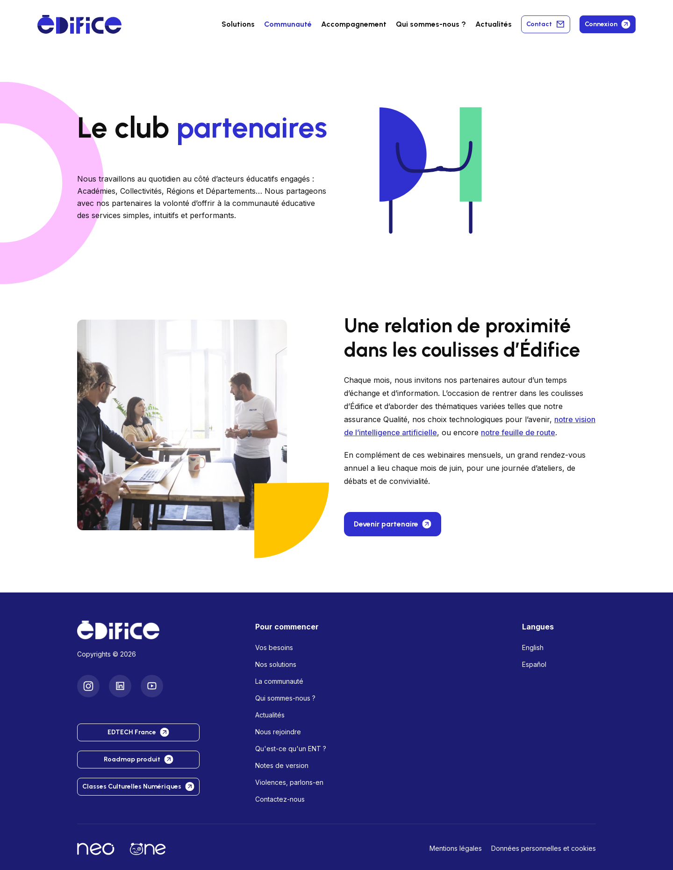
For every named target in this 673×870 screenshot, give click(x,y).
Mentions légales (456, 848)
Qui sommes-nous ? (285, 698)
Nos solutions (275, 664)
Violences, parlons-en (289, 782)
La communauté (279, 681)
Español (534, 664)
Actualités (493, 24)
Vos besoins (274, 647)
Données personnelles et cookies (543, 848)
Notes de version (281, 765)
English (533, 647)
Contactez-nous (280, 799)
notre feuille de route (518, 432)
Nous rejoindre (278, 732)
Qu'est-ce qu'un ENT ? (290, 749)
